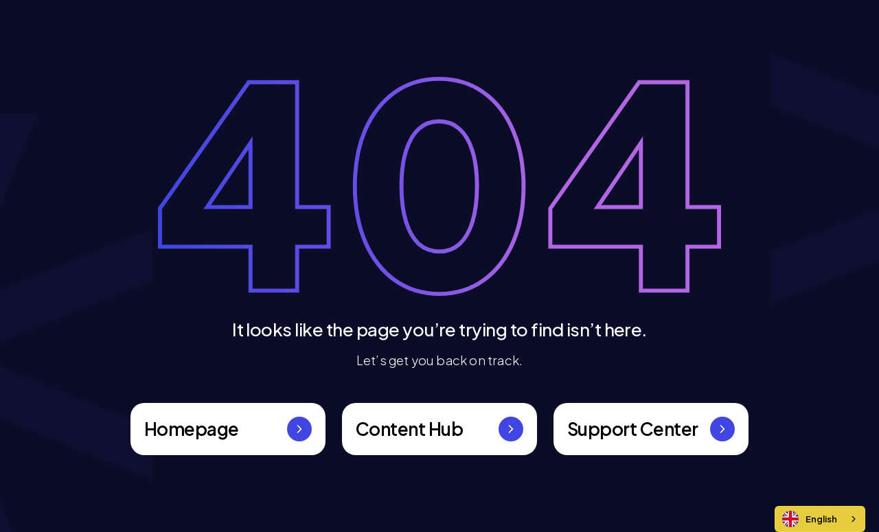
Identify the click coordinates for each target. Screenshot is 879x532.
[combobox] (820, 519)
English (809, 519)
